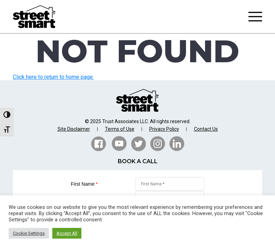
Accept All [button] (66, 233)
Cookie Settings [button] (29, 233)
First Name (84, 184)
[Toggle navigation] (255, 16)
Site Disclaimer (73, 129)
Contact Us (206, 129)
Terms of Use (119, 129)
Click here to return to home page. (53, 77)
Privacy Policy (164, 129)
